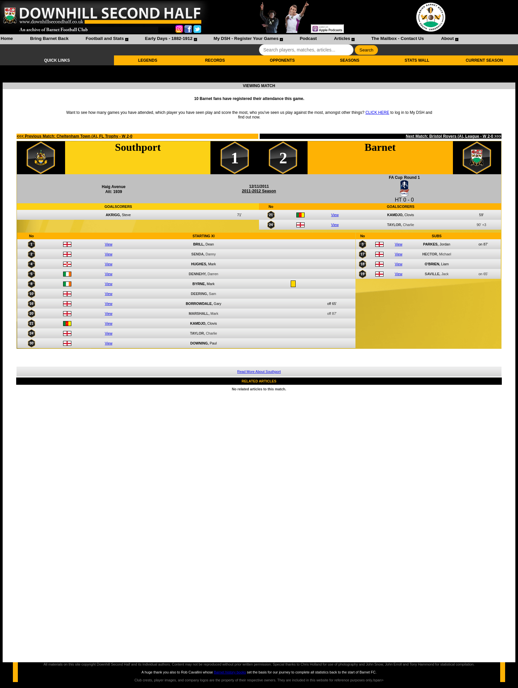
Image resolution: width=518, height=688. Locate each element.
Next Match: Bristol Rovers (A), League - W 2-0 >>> (453, 136)
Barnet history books (230, 672)
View (335, 215)
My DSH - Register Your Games (246, 38)
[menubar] (229, 39)
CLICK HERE (377, 112)
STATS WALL (417, 60)
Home (7, 38)
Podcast (308, 38)
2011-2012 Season (259, 191)
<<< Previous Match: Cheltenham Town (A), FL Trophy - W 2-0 (74, 136)
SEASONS (349, 60)
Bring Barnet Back (49, 38)
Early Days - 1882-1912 (169, 38)
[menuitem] (7, 39)
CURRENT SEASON (484, 60)
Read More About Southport (259, 372)
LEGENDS (147, 60)
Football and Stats (105, 38)
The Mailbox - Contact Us (397, 38)
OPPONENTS (282, 60)
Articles (342, 38)
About (447, 38)
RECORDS (215, 60)
